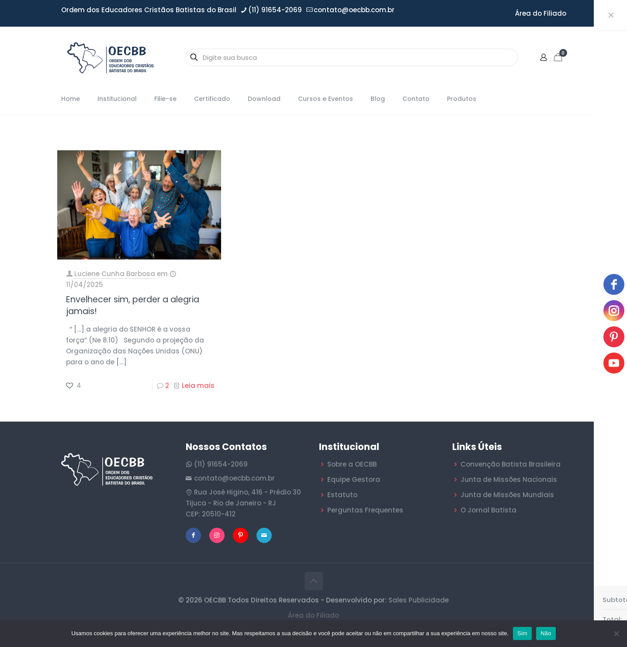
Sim (522, 633)
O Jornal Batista (488, 510)
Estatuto (342, 494)
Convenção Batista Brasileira (511, 464)
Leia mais (198, 385)
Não (545, 633)
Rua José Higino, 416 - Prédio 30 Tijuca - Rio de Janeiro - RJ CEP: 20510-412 (243, 503)
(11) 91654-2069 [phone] (275, 9)
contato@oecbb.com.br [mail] (354, 9)
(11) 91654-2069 (221, 464)
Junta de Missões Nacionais (509, 479)
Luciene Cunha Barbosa (114, 273)
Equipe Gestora (353, 479)
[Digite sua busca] (351, 57)
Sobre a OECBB (352, 464)
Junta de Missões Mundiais (507, 494)
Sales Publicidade (418, 600)
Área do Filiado (540, 13)
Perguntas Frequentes (365, 510)
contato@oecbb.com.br (234, 478)
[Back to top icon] (314, 581)
